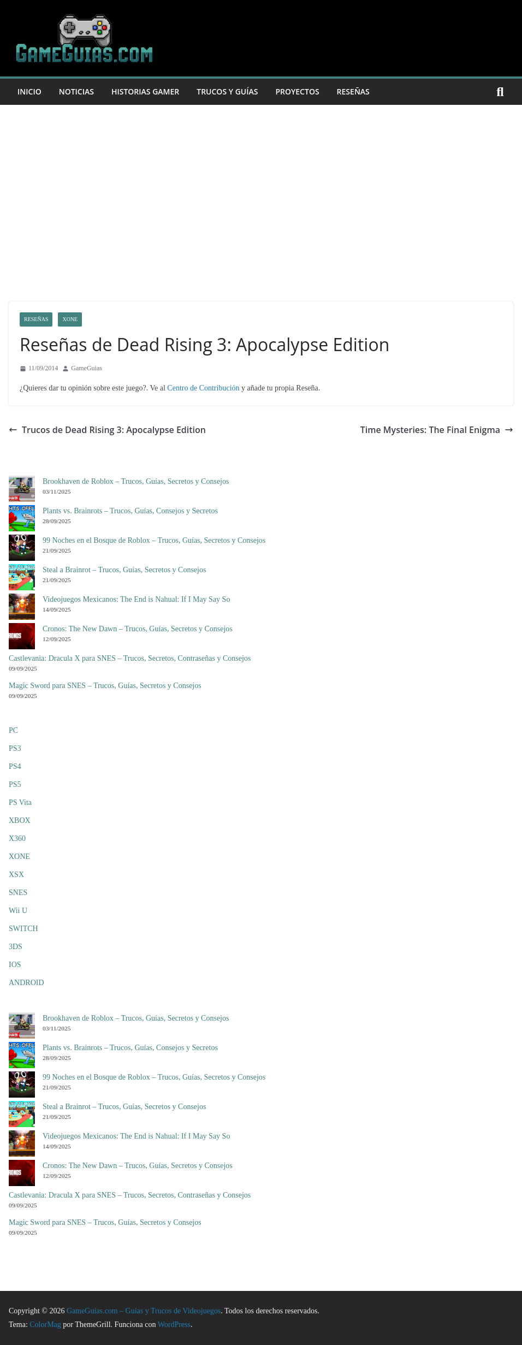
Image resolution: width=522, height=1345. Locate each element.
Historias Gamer (153, 91)
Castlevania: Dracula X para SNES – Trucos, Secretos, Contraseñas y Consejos (130, 658)
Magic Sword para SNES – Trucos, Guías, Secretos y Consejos (105, 686)
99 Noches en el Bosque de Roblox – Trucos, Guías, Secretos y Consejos (154, 540)
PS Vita (20, 802)
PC (13, 730)
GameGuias (86, 368)
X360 (17, 838)
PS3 (15, 748)
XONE (70, 319)
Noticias (79, 91)
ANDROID (26, 983)
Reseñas (372, 91)
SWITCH (23, 929)
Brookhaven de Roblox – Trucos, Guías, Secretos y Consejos (136, 481)
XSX (16, 874)
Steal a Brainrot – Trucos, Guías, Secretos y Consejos (124, 570)
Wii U (18, 910)
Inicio (30, 91)
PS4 (15, 766)
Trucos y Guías (239, 91)
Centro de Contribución (203, 388)
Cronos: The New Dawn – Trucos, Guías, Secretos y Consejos (138, 629)
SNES (18, 892)
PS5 (15, 784)
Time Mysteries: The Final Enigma (441, 429)
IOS (15, 965)
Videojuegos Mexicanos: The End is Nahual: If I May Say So (136, 599)
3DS (15, 947)
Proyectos (313, 91)
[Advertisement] (261, 219)
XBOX (20, 820)
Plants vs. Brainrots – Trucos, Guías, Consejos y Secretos (130, 511)
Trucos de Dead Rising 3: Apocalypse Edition (99, 429)
